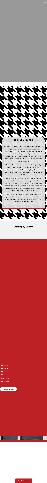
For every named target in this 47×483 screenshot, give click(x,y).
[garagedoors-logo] (12, 2)
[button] (44, 3)
